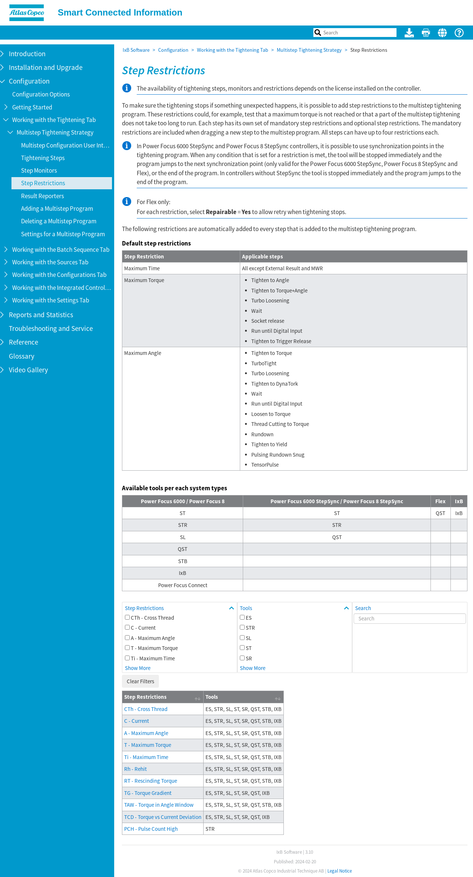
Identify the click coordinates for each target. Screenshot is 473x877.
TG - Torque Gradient (152, 792)
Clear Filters (144, 681)
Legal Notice (341, 871)
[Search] (410, 618)
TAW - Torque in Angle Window (163, 804)
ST (252, 647)
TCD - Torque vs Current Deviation (166, 816)
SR (252, 658)
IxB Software (140, 50)
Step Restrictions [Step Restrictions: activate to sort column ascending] (149, 696)
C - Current (147, 627)
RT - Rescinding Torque (154, 780)
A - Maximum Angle (157, 637)
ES (252, 617)
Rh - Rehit (139, 768)
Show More (141, 667)
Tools (249, 608)
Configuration (177, 50)
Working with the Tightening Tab (236, 50)
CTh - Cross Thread (156, 617)
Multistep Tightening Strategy (313, 50)
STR (253, 627)
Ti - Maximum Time (157, 658)
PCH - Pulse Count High (155, 828)
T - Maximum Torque (158, 647)
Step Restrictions (148, 608)
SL (251, 637)
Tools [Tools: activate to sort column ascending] (216, 696)
